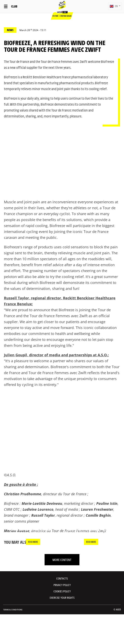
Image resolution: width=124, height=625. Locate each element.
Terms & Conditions (12, 609)
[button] (115, 6)
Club (14, 6)
